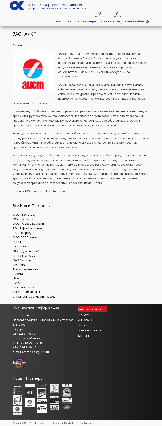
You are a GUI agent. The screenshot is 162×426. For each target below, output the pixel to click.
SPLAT (17, 242)
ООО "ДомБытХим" (26, 251)
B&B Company (22, 233)
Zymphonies (89, 423)
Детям (82, 325)
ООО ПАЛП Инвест (26, 237)
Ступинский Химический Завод (34, 296)
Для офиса (85, 320)
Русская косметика (25, 269)
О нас (68, 21)
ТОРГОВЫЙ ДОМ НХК (28, 292)
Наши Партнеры (86, 21)
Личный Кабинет (89, 309)
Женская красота (89, 330)
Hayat (17, 278)
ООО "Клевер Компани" (29, 223)
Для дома (84, 314)
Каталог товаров (110, 22)
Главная (57, 21)
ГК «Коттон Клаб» (25, 255)
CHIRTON (19, 246)
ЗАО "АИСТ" (21, 264)
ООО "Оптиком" (24, 219)
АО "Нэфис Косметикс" (28, 228)
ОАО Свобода (22, 260)
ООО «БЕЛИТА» (24, 287)
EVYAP (17, 283)
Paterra (18, 274)
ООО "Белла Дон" (25, 214)
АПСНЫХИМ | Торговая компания (55, 4)
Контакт (83, 335)
